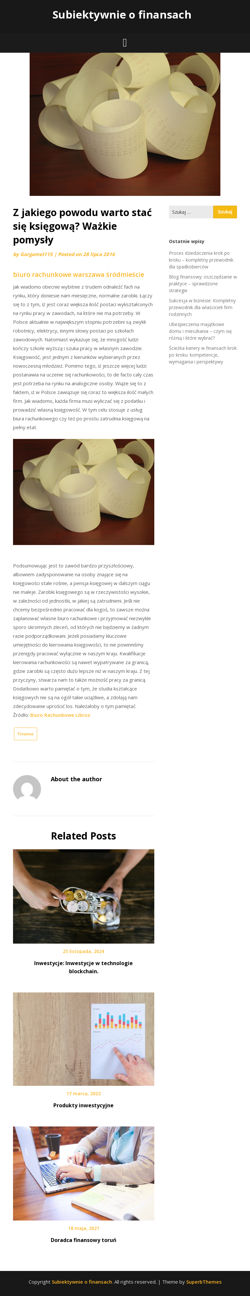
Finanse (26, 734)
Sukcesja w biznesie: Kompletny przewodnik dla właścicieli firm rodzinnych (202, 307)
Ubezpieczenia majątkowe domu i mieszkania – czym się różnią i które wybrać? (200, 331)
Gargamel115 (36, 254)
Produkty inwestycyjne (83, 1105)
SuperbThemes (204, 1281)
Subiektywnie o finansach (121, 14)
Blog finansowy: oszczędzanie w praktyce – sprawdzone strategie (203, 283)
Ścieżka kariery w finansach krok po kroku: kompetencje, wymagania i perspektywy (203, 355)
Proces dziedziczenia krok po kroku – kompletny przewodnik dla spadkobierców (201, 260)
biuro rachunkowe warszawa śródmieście (78, 274)
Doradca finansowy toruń (84, 1240)
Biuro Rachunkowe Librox (60, 715)
